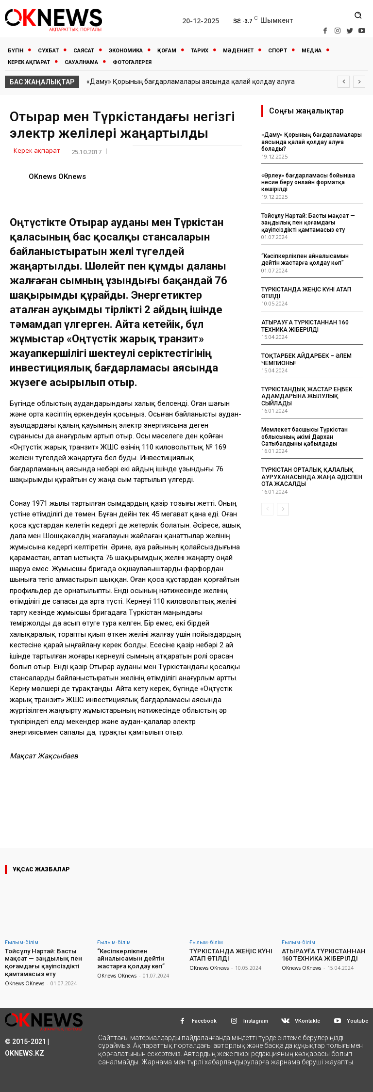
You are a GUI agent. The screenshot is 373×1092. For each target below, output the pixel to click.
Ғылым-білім (21, 942)
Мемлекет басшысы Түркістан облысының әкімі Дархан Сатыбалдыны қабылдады (304, 436)
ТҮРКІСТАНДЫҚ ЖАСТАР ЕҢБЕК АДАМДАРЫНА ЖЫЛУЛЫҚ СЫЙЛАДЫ (306, 396)
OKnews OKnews (57, 176)
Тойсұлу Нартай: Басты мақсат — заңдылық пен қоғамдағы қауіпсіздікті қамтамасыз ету (308, 222)
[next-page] (283, 509)
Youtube (357, 1020)
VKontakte (307, 1020)
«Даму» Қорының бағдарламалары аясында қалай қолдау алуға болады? (311, 141)
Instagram (255, 1020)
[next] (359, 82)
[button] (358, 15)
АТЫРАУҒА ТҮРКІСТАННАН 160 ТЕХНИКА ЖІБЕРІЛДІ (305, 326)
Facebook (204, 1020)
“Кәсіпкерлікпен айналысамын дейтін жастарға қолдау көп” (305, 259)
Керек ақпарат (37, 150)
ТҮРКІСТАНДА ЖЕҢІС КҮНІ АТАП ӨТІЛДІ (230, 955)
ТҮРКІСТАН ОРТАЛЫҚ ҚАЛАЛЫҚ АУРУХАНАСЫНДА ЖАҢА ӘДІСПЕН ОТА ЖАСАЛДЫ (311, 476)
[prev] (344, 82)
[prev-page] (267, 509)
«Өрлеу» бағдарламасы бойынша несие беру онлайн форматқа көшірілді (308, 182)
